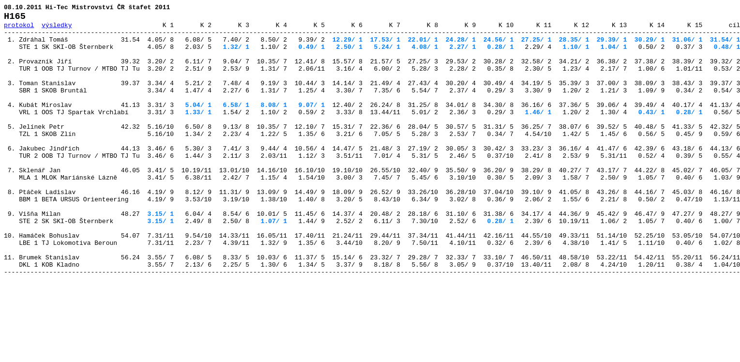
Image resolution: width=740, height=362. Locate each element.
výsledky (57, 29)
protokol (19, 29)
